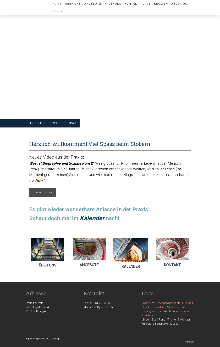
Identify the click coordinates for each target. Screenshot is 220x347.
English (161, 3)
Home (57, 3)
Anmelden (189, 342)
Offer (57, 11)
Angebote (92, 3)
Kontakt (132, 3)
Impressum (31, 338)
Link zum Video (43, 192)
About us (179, 3)
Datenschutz (44, 338)
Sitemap (56, 338)
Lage (146, 3)
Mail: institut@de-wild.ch (98, 307)
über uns (73, 3)
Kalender (112, 3)
